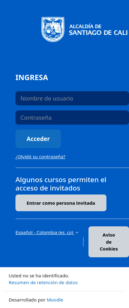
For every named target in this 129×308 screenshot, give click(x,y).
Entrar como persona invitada (61, 203)
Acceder (38, 139)
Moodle (55, 300)
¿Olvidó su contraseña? (40, 156)
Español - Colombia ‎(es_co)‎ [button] (44, 232)
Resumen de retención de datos (43, 282)
